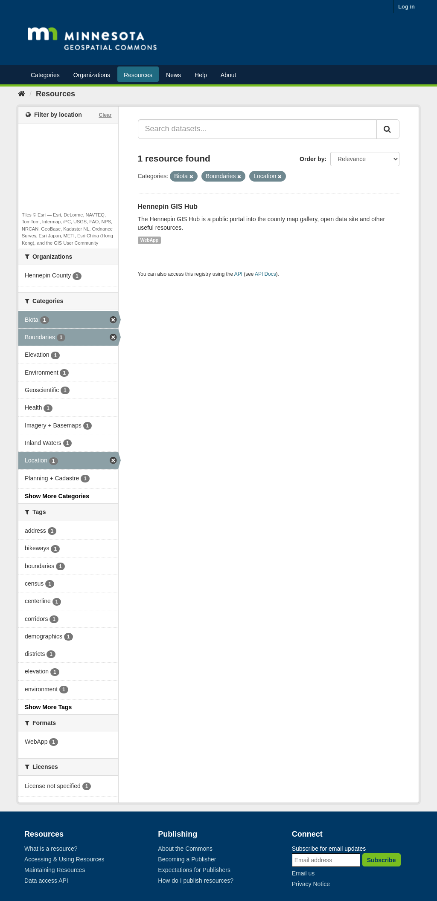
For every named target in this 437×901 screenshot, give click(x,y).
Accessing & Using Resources (64, 859)
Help (201, 75)
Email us (303, 873)
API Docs (265, 274)
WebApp (149, 240)
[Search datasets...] (257, 129)
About (228, 75)
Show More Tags (48, 707)
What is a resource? (51, 848)
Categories (45, 75)
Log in (406, 6)
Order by (312, 159)
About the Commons (185, 848)
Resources (138, 75)
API (238, 274)
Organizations (91, 75)
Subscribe (381, 860)
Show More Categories (57, 496)
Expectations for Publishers (194, 869)
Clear (105, 115)
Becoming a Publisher (187, 859)
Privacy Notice (311, 884)
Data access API (46, 880)
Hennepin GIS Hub (168, 206)
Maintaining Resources (54, 869)
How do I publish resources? (195, 880)
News (173, 75)
